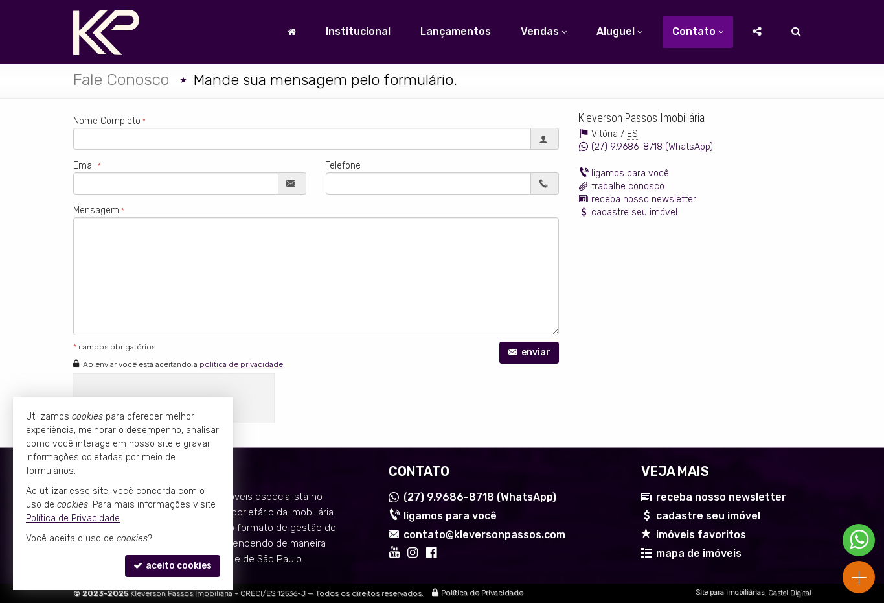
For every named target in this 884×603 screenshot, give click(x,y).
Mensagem (96, 210)
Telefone (343, 165)
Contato (697, 31)
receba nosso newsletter (643, 199)
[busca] (796, 32)
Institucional (358, 31)
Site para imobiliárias (730, 593)
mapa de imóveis (699, 553)
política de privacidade (241, 364)
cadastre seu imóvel (634, 212)
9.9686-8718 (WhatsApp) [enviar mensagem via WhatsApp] (652, 146)
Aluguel (619, 31)
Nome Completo (107, 120)
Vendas (544, 31)
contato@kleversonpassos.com (484, 534)
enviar (529, 352)
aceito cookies (172, 565)
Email (84, 165)
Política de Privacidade (482, 593)
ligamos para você (630, 173)
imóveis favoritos (701, 534)
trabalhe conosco (627, 186)
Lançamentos (455, 31)
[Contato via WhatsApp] (859, 540)
